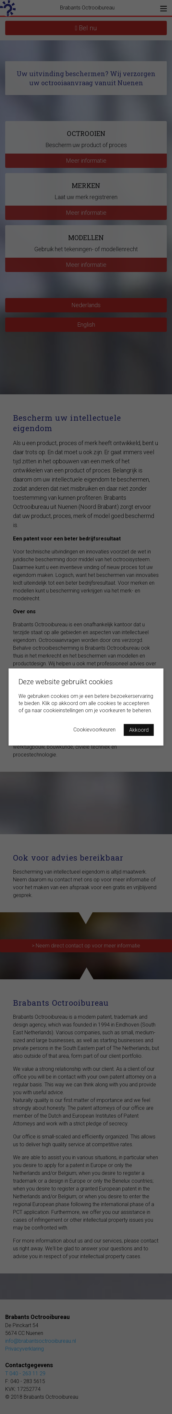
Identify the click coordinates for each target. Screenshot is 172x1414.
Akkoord (139, 730)
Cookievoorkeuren (94, 730)
